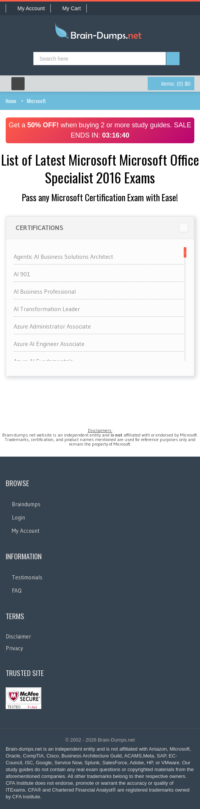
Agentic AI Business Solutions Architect (63, 256)
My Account (28, 8)
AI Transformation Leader (47, 309)
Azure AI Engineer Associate (49, 343)
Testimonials (27, 577)
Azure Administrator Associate (52, 326)
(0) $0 (176, 84)
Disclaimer (18, 636)
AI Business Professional (45, 291)
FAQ (17, 590)
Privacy (14, 648)
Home (11, 101)
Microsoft (36, 101)
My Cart (68, 8)
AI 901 (22, 274)
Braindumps (26, 504)
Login (18, 517)
